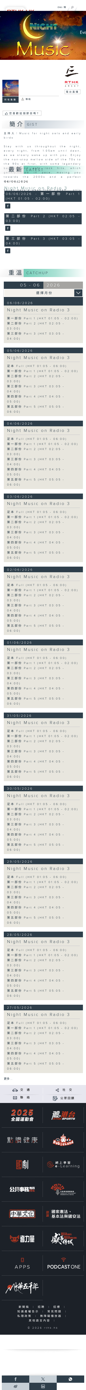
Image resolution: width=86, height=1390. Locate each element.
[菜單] (81, 6)
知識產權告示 (29, 1311)
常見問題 (55, 1311)
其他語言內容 (40, 1320)
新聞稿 (25, 1307)
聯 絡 (25, 1097)
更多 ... (8, 1079)
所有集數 (10, 99)
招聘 (42, 1307)
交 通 (25, 1090)
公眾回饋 (67, 1098)
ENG (60, 7)
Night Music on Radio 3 (36, 188)
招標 (57, 1307)
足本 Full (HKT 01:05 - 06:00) (37, 366)
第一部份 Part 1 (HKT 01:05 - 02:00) (42, 318)
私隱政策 (25, 1316)
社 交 (68, 1090)
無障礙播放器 (51, 1316)
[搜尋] (72, 6)
